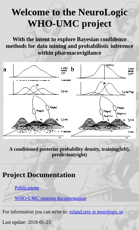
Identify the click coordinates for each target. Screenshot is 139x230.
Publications (27, 187)
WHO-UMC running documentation (50, 198)
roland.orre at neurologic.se (96, 211)
